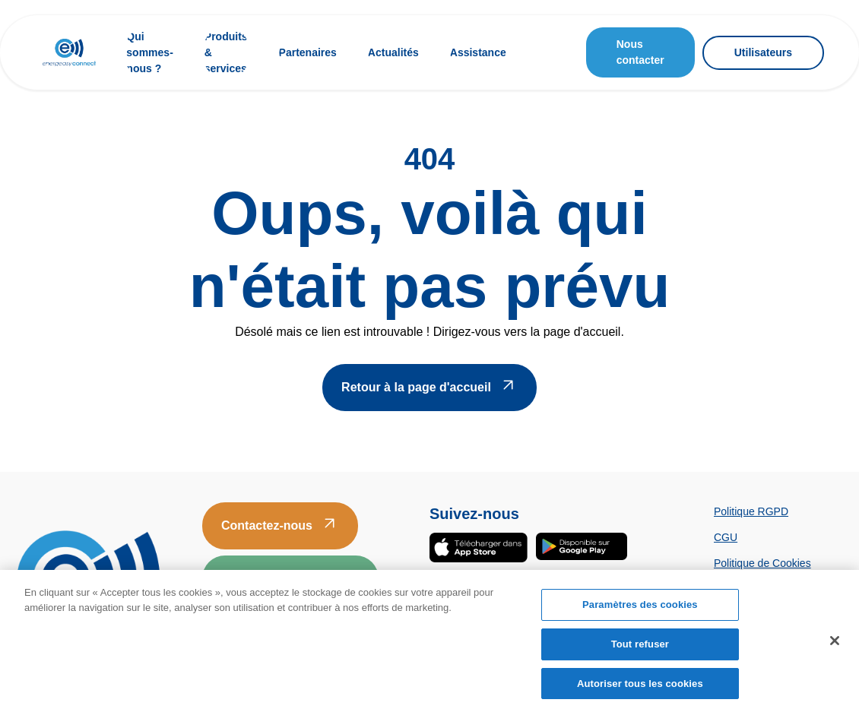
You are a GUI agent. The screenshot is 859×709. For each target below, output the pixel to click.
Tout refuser (640, 647)
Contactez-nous (266, 525)
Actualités (393, 52)
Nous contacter (640, 52)
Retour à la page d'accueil (416, 387)
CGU (725, 537)
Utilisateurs (763, 52)
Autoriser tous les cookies (640, 686)
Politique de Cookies (762, 563)
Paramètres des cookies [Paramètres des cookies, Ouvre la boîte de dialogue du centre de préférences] (640, 608)
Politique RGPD (751, 511)
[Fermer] (834, 644)
